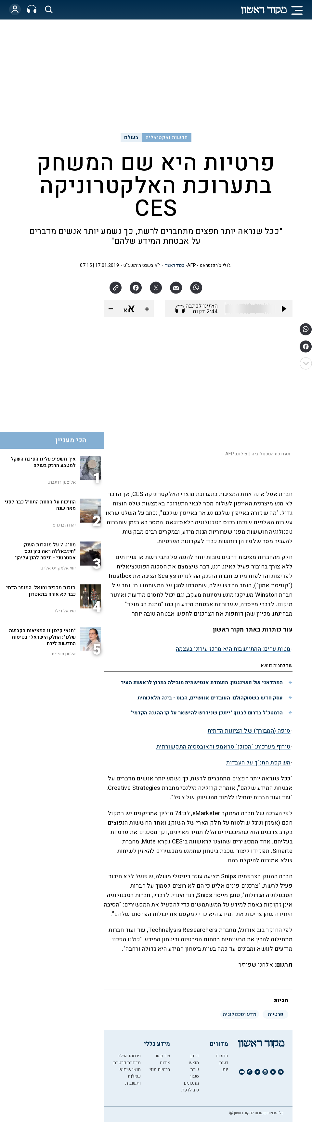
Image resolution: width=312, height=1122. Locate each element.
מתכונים (191, 1083)
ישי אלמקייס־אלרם (58, 568)
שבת (194, 1069)
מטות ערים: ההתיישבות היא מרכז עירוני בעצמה (233, 649)
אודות (165, 1062)
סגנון (194, 1076)
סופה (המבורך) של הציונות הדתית (249, 730)
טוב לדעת (190, 1090)
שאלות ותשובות (133, 1080)
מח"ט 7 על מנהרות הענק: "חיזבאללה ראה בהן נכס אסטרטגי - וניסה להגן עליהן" (45, 551)
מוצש (194, 1062)
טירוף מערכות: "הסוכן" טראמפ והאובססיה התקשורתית (223, 746)
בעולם (131, 137)
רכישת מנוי (160, 1069)
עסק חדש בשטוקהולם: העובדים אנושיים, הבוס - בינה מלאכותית (210, 698)
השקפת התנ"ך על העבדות (258, 762)
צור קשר (162, 1055)
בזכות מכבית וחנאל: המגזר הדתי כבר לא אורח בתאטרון (41, 591)
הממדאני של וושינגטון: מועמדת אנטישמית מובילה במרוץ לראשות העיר (202, 682)
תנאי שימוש (130, 1069)
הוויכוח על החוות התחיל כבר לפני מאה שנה (40, 505)
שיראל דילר (65, 610)
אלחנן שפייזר (63, 653)
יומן (224, 1069)
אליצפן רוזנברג (62, 482)
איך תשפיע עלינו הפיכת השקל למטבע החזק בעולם (43, 462)
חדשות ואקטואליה (167, 137)
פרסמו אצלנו (129, 1055)
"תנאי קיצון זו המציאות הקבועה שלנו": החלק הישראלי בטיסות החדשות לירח (42, 637)
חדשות (221, 1055)
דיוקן (194, 1055)
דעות (223, 1062)
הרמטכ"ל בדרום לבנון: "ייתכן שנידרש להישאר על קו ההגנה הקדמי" (206, 713)
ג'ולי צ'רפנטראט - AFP (209, 265)
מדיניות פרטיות (127, 1062)
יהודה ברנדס (64, 525)
